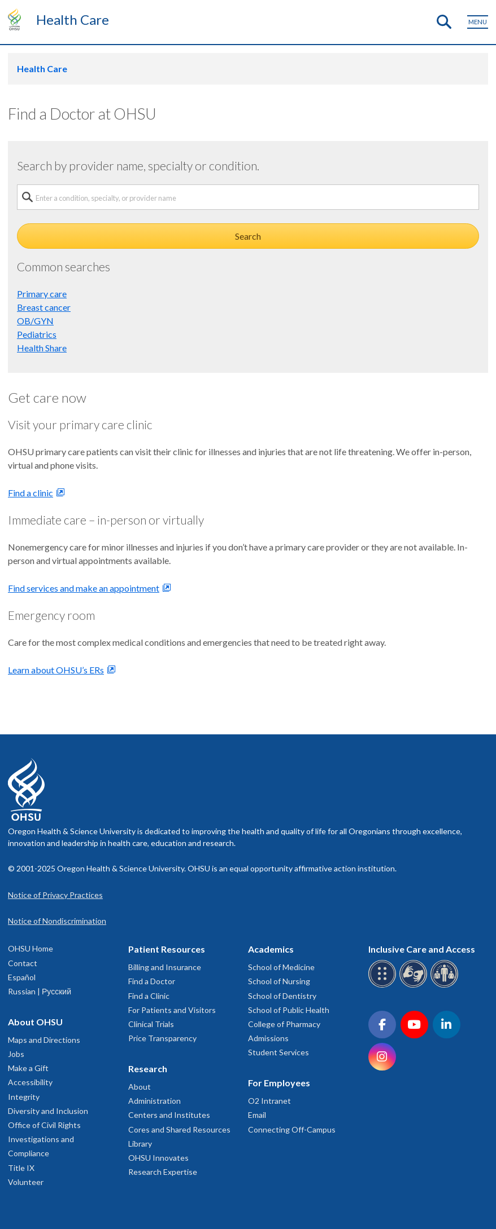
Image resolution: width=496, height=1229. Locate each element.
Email (257, 1115)
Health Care (72, 19)
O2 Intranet (269, 1100)
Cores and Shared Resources (179, 1129)
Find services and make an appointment (83, 588)
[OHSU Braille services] (383, 985)
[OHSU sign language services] (414, 985)
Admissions (268, 1038)
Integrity (24, 1097)
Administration (154, 1100)
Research (147, 1068)
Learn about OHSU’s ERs (56, 669)
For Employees (279, 1082)
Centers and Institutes (169, 1115)
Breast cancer (44, 307)
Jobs (16, 1054)
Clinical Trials (151, 1024)
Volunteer (25, 1182)
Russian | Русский (39, 991)
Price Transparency (162, 1038)
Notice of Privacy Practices (55, 895)
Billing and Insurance (164, 967)
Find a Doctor (151, 981)
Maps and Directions (44, 1040)
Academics (271, 949)
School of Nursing (279, 981)
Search (248, 236)
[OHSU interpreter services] (446, 985)
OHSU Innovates (158, 1157)
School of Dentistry (282, 996)
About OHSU (35, 1021)
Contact (22, 963)
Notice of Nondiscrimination (57, 921)
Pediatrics (36, 334)
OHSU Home (30, 948)
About (139, 1086)
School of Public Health (288, 1010)
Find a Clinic (148, 996)
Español (22, 977)
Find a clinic (30, 492)
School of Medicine (281, 967)
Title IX (21, 1168)
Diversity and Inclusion (48, 1111)
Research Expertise (162, 1172)
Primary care (42, 293)
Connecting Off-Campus (292, 1129)
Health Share (42, 347)
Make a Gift (28, 1068)
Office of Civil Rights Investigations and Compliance (44, 1139)
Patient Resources (166, 949)
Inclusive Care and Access (421, 949)
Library (140, 1143)
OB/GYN (35, 320)
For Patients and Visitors (172, 1010)
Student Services (278, 1052)
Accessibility (30, 1082)
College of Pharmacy (284, 1024)
